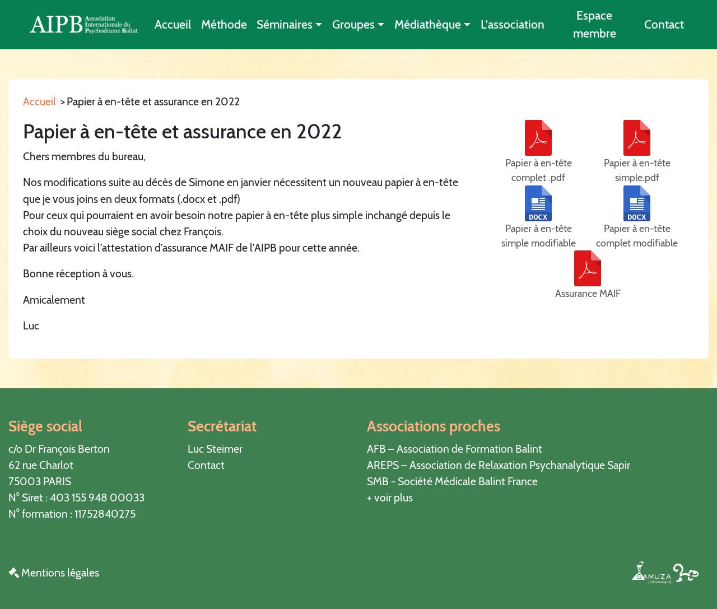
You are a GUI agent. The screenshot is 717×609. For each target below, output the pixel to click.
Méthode (224, 24)
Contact (664, 24)
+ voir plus (390, 497)
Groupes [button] (353, 24)
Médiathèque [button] (427, 24)
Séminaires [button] (285, 24)
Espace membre (594, 24)
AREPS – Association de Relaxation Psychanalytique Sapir (498, 465)
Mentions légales (53, 572)
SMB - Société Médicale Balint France (452, 481)
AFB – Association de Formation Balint (454, 448)
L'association (512, 24)
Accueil (173, 24)
